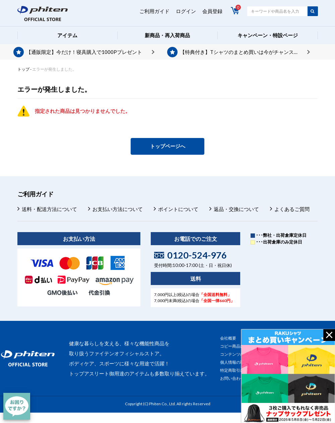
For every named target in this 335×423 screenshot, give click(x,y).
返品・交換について (236, 209)
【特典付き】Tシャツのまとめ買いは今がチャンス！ (239, 52)
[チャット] (16, 406)
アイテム (67, 35)
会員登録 (212, 11)
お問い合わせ (232, 378)
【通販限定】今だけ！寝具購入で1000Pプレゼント (84, 52)
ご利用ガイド (154, 11)
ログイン (186, 11)
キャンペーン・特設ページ (268, 35)
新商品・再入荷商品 (167, 35)
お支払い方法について (117, 209)
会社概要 (228, 338)
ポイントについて (178, 209)
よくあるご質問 (292, 209)
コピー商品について (238, 346)
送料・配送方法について (49, 209)
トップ (23, 69)
